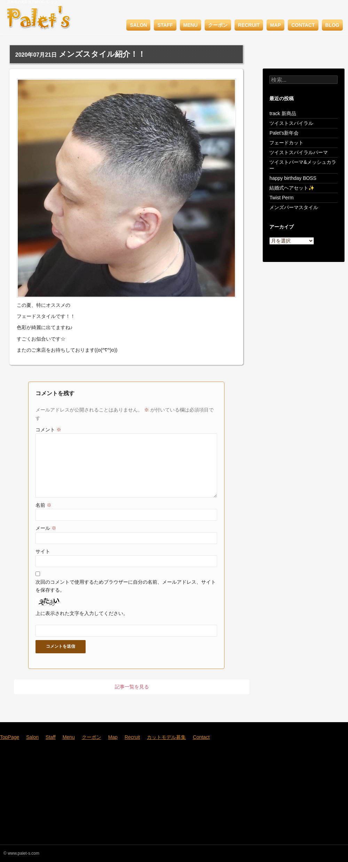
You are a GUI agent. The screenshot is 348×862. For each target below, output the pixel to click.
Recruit (249, 25)
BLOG (332, 25)
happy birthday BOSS (292, 178)
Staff (165, 25)
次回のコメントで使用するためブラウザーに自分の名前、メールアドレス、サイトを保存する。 (125, 585)
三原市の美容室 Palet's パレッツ (32, 2)
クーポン (218, 25)
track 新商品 (282, 113)
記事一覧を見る (132, 686)
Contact (303, 25)
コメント (48, 429)
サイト (42, 551)
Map (275, 25)
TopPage (9, 737)
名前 (43, 505)
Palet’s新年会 (284, 133)
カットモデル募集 (166, 737)
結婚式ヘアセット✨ (291, 188)
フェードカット (286, 142)
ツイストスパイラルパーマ (298, 152)
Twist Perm (281, 197)
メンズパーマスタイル (293, 207)
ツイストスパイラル (291, 123)
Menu (190, 25)
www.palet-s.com (23, 853)
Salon (138, 25)
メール (45, 528)
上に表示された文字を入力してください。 (81, 613)
